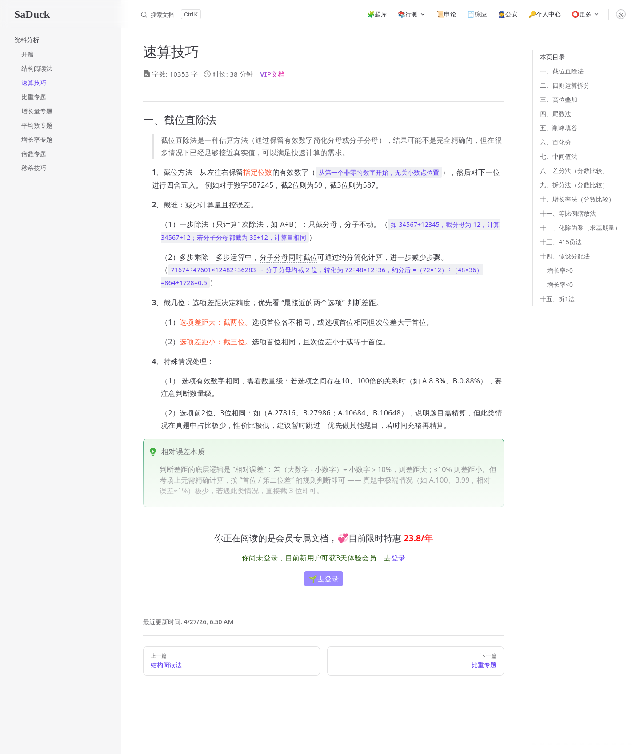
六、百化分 (555, 142)
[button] (60, 40)
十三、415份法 (561, 242)
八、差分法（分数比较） (574, 170)
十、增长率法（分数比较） (577, 199)
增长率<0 (560, 284)
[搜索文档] (170, 14)
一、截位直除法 (562, 71)
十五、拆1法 (557, 298)
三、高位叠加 (558, 99)
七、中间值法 (558, 156)
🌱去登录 (323, 579)
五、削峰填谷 (558, 128)
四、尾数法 (555, 113)
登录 (398, 558)
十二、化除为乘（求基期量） (580, 227)
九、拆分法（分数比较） (574, 185)
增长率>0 (560, 270)
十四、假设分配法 (565, 256)
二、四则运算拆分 (565, 85)
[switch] (621, 14)
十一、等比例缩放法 (568, 213)
